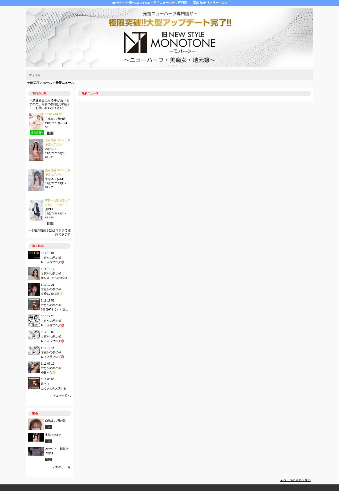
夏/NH (49, 209)
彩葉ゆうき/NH (54, 179)
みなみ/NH (52, 149)
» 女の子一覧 (62, 467)
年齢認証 (33, 83)
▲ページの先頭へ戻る (295, 480)
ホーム (47, 83)
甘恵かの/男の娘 (55, 119)
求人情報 (34, 75)
